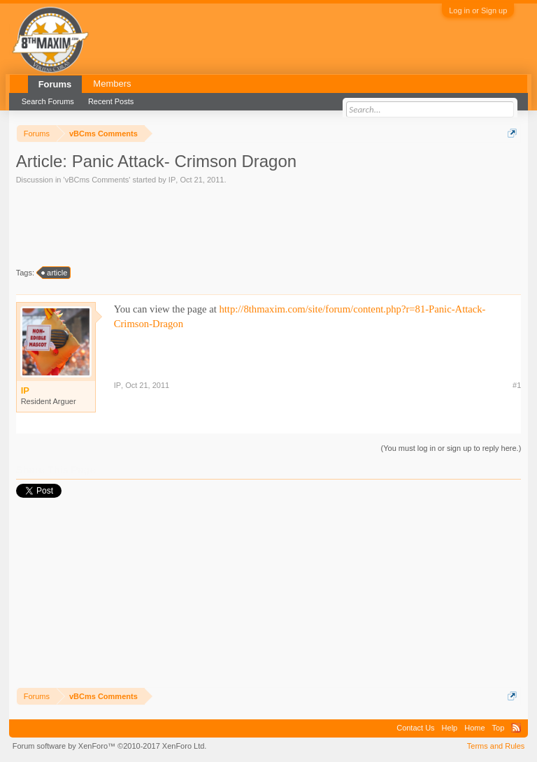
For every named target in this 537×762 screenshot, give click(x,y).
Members (112, 83)
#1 (517, 385)
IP (172, 179)
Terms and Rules (496, 746)
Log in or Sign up (478, 10)
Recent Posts (111, 101)
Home (474, 728)
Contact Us (415, 728)
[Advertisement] (138, 224)
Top (498, 728)
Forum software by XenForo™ (110, 746)
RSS (516, 728)
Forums (55, 84)
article (55, 272)
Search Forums (48, 101)
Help (450, 728)
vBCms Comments (97, 179)
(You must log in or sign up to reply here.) (451, 448)
